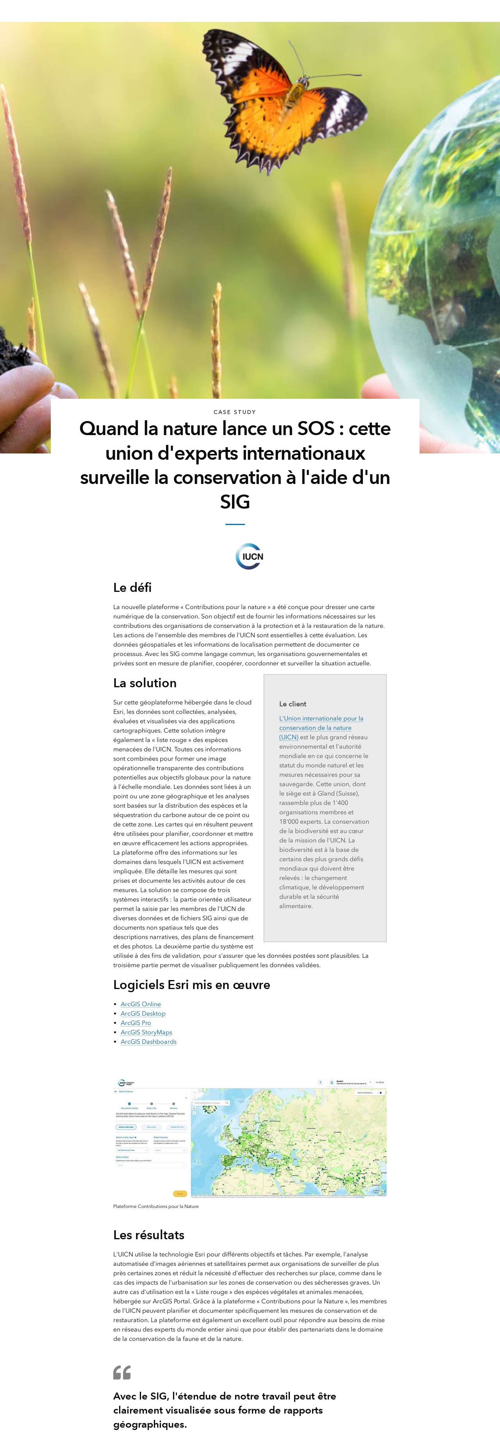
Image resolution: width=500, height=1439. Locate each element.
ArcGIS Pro (136, 1023)
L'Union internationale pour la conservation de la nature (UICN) (321, 728)
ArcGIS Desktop (143, 1013)
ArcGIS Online (141, 1004)
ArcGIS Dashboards (149, 1041)
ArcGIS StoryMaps (146, 1032)
